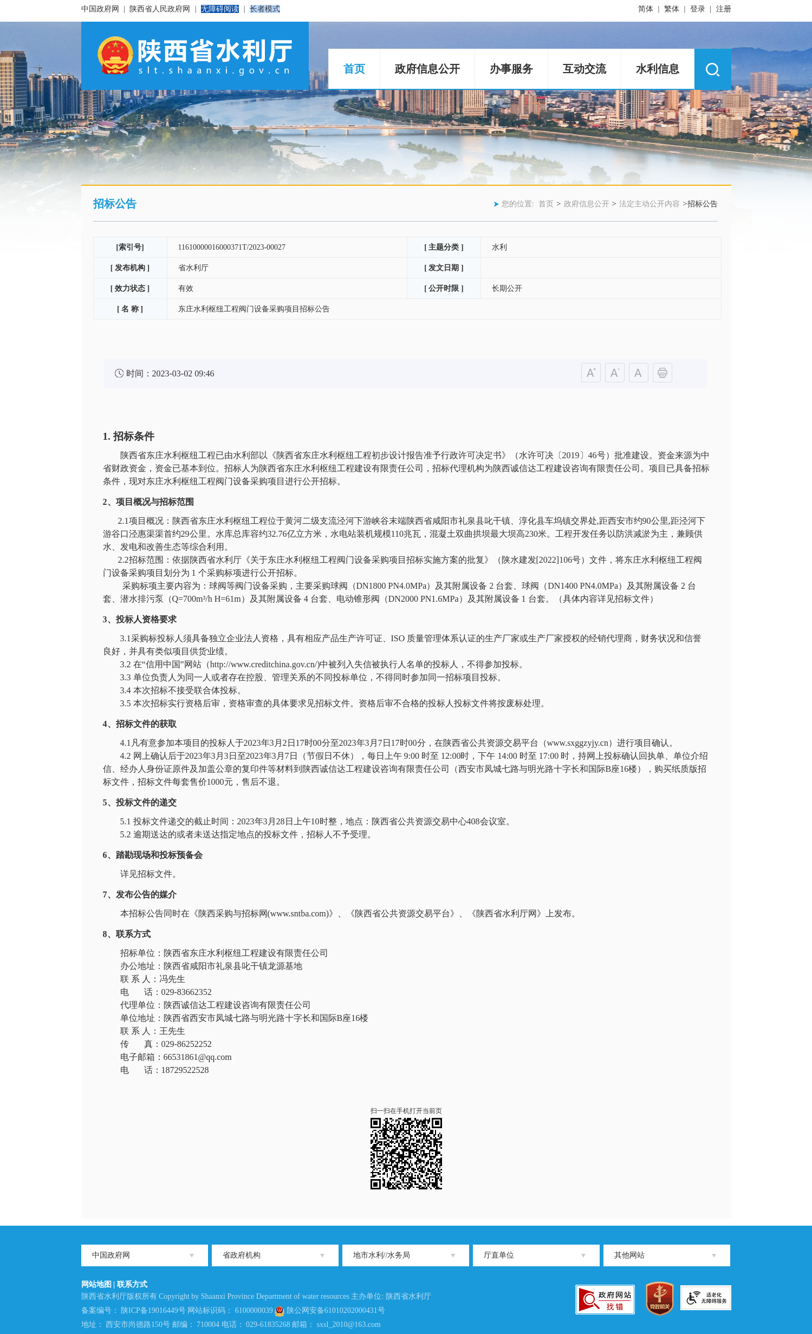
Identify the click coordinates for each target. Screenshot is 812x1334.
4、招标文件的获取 (140, 723)
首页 (354, 69)
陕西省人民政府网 (159, 9)
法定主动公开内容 (649, 204)
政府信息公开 (427, 69)
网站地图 (96, 1284)
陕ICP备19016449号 (153, 1310)
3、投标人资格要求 (140, 619)
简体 (645, 9)
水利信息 (657, 69)
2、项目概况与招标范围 (148, 501)
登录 (697, 9)
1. (108, 436)
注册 (723, 9)
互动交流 (584, 69)
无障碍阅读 (220, 9)
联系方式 (132, 1284)
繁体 (671, 9)
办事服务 (511, 69)
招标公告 (115, 204)
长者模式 (265, 9)
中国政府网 (100, 9)
